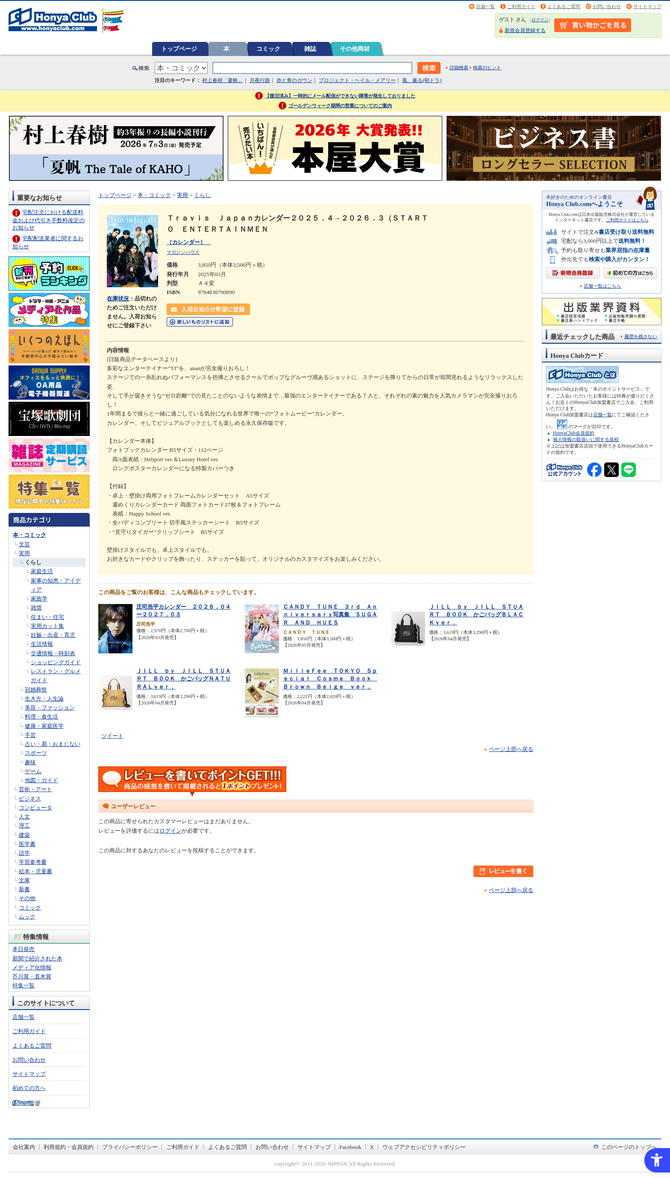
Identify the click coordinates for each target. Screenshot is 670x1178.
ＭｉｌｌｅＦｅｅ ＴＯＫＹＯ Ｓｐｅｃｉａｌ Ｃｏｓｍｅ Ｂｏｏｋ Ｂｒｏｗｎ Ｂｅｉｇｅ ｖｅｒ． (330, 679)
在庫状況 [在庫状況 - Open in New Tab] (118, 298)
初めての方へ (29, 1088)
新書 (24, 889)
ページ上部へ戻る (511, 749)
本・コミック (29, 535)
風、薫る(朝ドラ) (421, 80)
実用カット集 (47, 626)
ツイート (112, 736)
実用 (24, 553)
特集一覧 (23, 985)
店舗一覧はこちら (602, 286)
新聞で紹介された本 (37, 958)
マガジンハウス (183, 252)
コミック (268, 48)
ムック (27, 916)
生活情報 (42, 644)
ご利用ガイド (521, 6)
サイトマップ (647, 6)
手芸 (30, 735)
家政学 (39, 598)
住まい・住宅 (47, 617)
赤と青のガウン (294, 80)
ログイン (540, 20)
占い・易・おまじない (52, 744)
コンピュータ (35, 807)
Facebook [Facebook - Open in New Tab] (350, 1147)
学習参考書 (33, 862)
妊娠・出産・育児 (53, 635)
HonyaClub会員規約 (573, 433)
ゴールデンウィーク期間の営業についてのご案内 (340, 105)
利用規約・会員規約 (69, 1147)
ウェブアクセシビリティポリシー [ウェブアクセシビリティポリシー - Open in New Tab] (424, 1147)
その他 (27, 898)
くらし (33, 562)
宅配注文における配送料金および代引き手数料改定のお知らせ (48, 220)
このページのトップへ (629, 1147)
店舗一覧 (485, 6)
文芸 (24, 544)
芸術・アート (35, 789)
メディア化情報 (31, 967)
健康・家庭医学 (44, 726)
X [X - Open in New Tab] (372, 1147)
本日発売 (23, 949)
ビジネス (30, 798)
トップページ (179, 48)
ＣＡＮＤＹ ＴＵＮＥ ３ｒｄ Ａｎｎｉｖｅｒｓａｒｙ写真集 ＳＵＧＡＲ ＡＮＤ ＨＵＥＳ (330, 615)
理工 (24, 825)
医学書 (27, 844)
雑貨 (36, 607)
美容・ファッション (50, 707)
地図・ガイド (41, 780)
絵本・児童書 (35, 871)
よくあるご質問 (563, 6)
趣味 (30, 762)
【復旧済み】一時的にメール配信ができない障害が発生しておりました (340, 95)
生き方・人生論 (44, 698)
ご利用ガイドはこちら (627, 220)
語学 (24, 853)
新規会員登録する (525, 30)
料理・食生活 (41, 716)
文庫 (24, 880)
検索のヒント (487, 67)
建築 (24, 835)
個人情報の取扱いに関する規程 (586, 439)
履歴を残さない (640, 336)
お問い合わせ (607, 6)
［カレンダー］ (189, 242)
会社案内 (24, 1147)
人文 (24, 816)
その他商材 (355, 48)
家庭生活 (42, 571)
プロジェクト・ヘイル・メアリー (357, 80)
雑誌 (310, 48)
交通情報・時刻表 (53, 653)
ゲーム (33, 771)
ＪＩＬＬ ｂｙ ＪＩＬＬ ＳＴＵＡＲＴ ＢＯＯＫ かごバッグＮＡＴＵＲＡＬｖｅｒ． (183, 679)
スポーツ (36, 753)
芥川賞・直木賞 (31, 976)
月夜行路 (260, 80)
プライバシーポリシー (130, 1147)
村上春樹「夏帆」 (222, 80)
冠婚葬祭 (36, 689)
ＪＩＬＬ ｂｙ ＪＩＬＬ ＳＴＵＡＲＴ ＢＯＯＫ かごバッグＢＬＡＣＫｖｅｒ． (476, 615)
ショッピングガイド (56, 662)
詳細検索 (459, 67)
